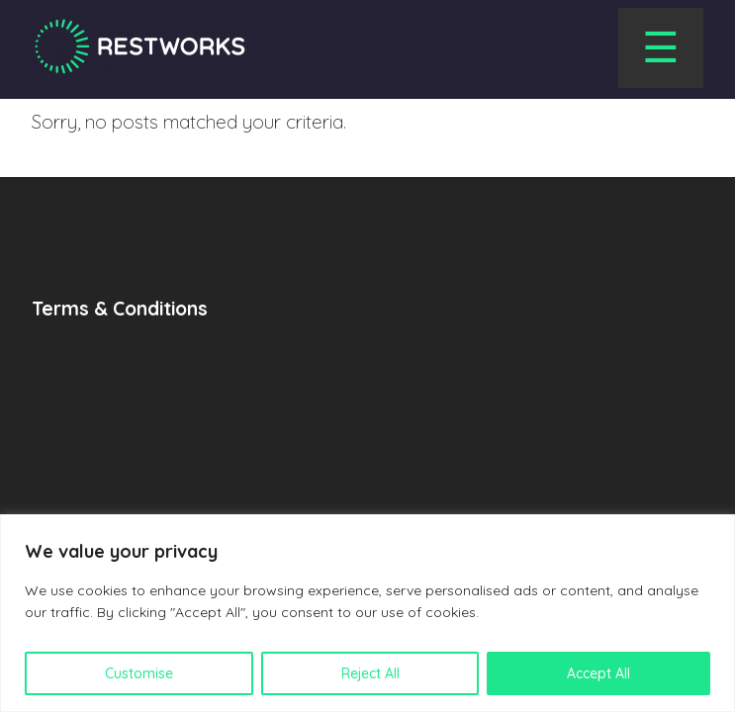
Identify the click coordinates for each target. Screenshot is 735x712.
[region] (367, 613)
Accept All (598, 673)
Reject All (370, 673)
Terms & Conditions (120, 308)
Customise (139, 673)
